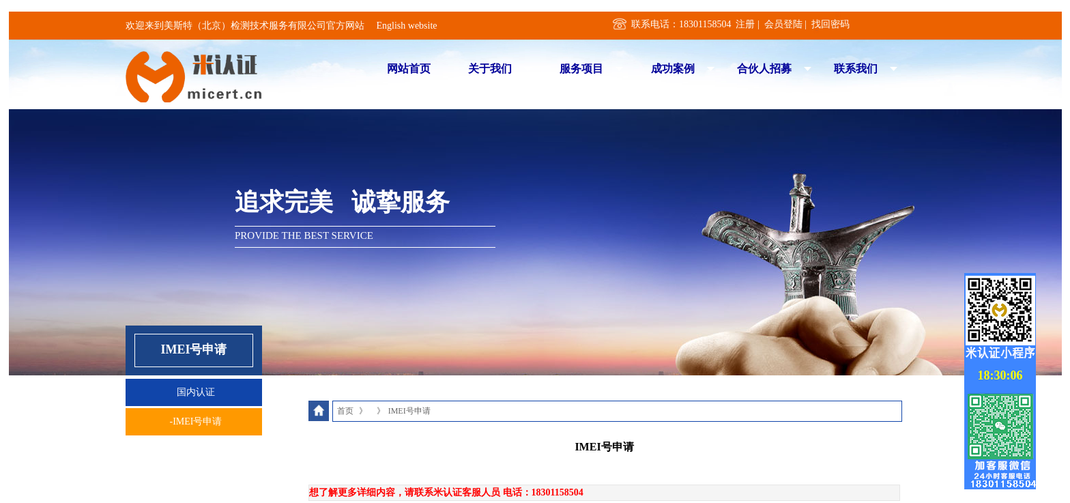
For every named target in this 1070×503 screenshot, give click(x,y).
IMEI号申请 (409, 411)
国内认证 (196, 392)
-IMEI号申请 (196, 421)
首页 (345, 411)
